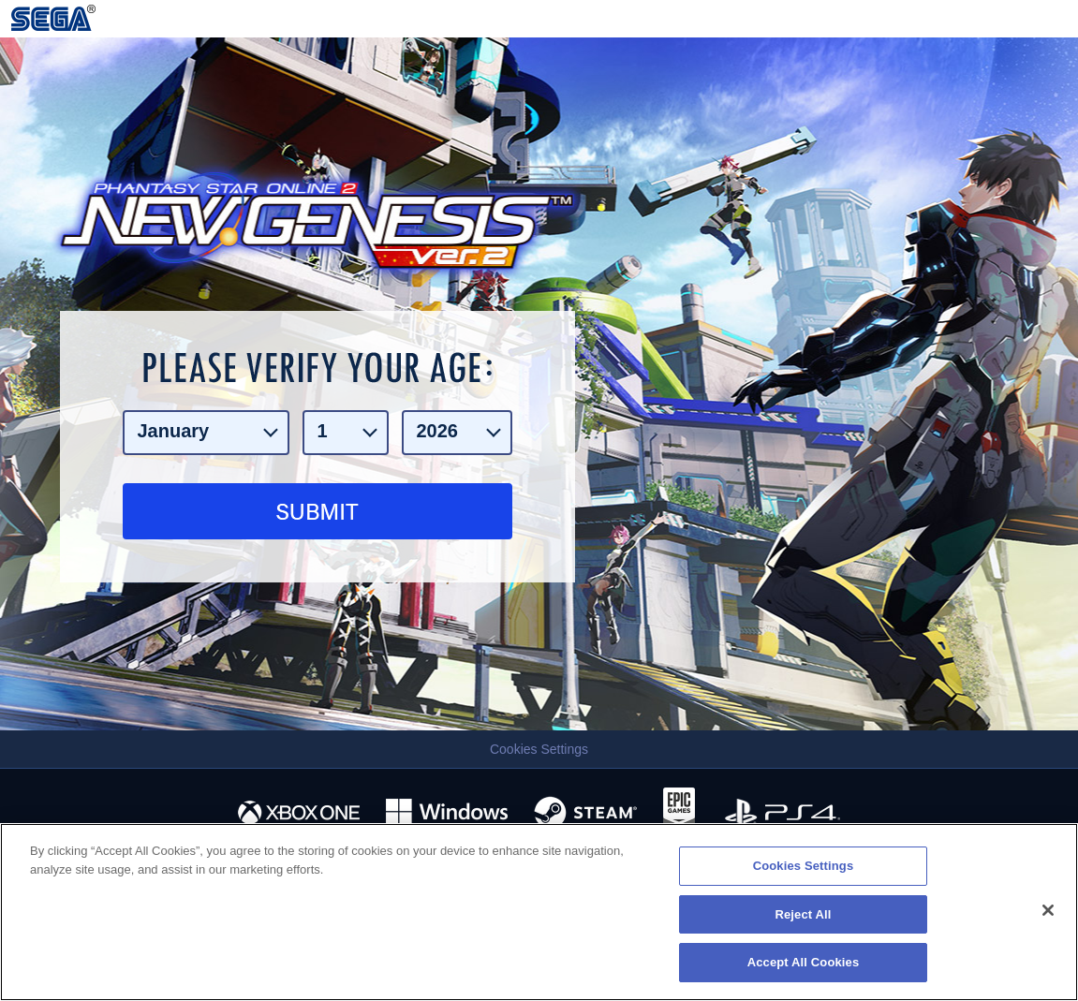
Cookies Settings (539, 749)
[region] (539, 912)
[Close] (1048, 910)
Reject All (803, 914)
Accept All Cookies (803, 962)
